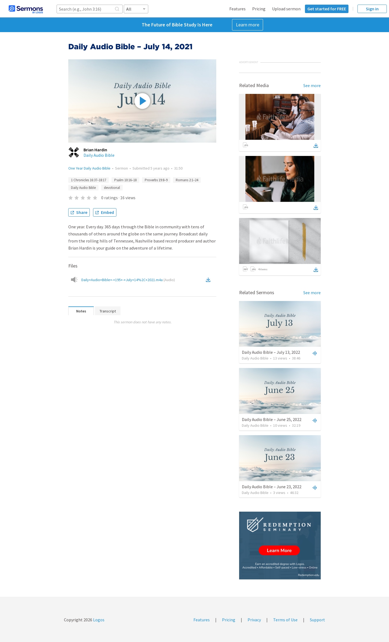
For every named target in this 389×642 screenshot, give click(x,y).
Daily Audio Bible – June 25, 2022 (271, 419)
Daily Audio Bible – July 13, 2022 (271, 352)
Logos (98, 619)
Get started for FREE (326, 8)
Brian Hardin (95, 149)
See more (312, 85)
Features (237, 8)
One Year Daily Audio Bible (89, 168)
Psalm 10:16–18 (125, 180)
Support (317, 619)
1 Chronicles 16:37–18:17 (88, 180)
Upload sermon (286, 8)
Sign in (372, 8)
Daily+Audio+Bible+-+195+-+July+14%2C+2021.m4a (128, 279)
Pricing (258, 8)
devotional (112, 187)
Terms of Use (285, 619)
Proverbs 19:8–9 (156, 180)
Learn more (247, 24)
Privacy (254, 619)
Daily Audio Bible (99, 155)
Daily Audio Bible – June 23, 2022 (271, 486)
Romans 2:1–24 (187, 180)
